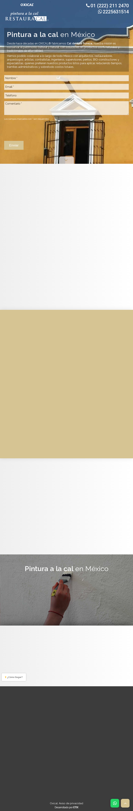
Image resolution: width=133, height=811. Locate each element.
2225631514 (113, 12)
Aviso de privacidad (71, 803)
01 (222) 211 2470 (107, 6)
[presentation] (30, 129)
